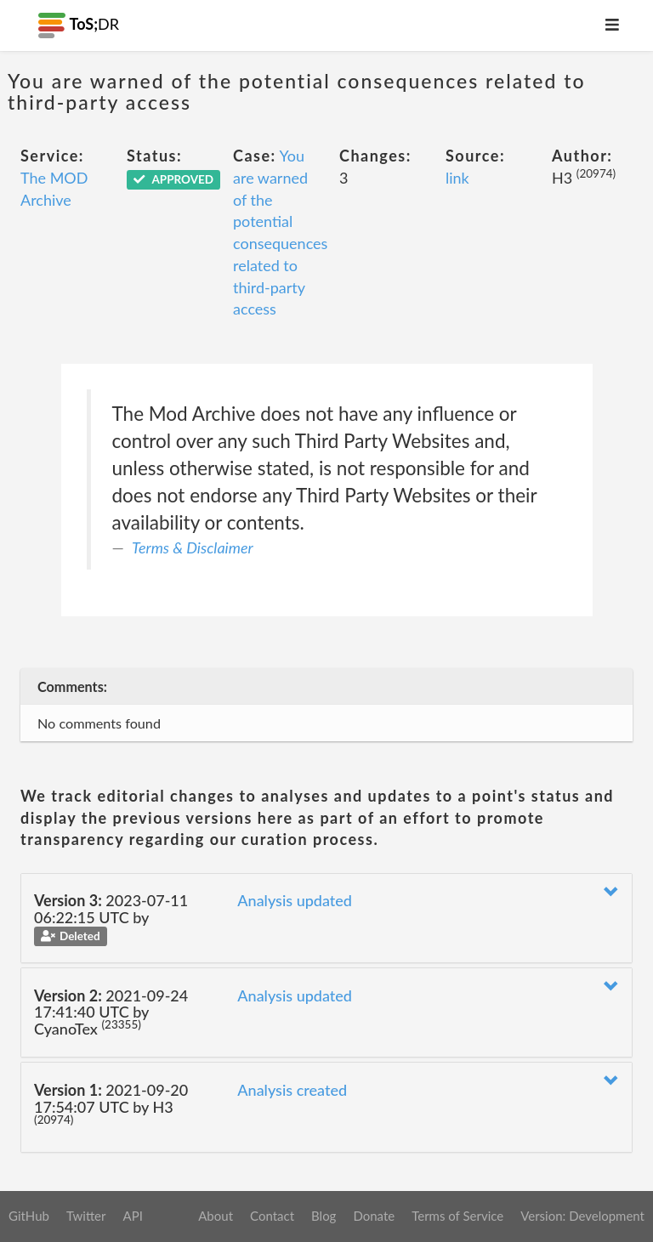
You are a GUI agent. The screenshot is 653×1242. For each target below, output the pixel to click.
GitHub (29, 1215)
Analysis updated (294, 900)
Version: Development (582, 1215)
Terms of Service (457, 1215)
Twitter (86, 1215)
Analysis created (292, 1089)
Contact (272, 1215)
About (215, 1215)
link (457, 177)
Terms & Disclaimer (192, 547)
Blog (323, 1215)
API (132, 1215)
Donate (374, 1215)
